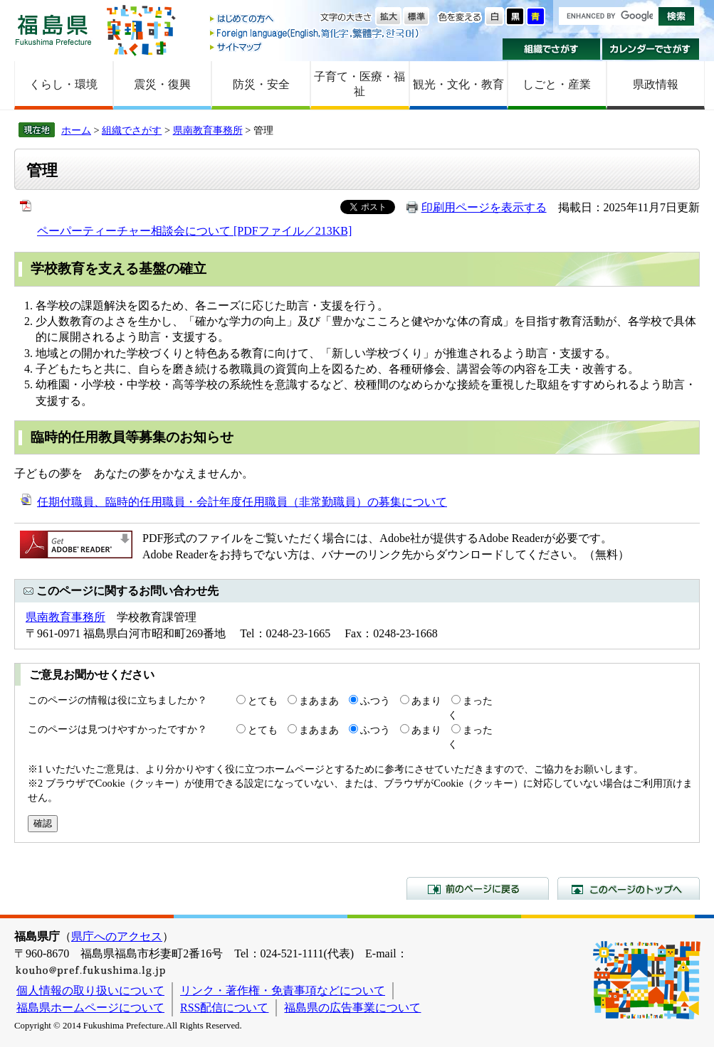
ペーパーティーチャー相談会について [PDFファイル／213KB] (194, 231)
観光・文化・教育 (458, 84)
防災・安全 (261, 84)
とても (263, 700)
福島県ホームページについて (90, 1007)
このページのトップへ (628, 888)
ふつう (375, 700)
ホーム (76, 130)
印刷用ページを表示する (484, 207)
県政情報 (655, 84)
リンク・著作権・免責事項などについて (282, 990)
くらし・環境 (63, 84)
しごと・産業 (557, 84)
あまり (426, 700)
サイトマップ (315, 46)
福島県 (53, 29)
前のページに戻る (477, 888)
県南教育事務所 (208, 130)
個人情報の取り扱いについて (90, 990)
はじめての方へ (315, 19)
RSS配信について (224, 1007)
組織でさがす (551, 49)
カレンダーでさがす (651, 49)
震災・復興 (162, 84)
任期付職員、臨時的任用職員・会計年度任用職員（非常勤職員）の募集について (242, 502)
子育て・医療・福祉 (359, 83)
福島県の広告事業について (352, 1007)
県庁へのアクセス (116, 936)
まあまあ (319, 700)
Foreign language (315, 33)
